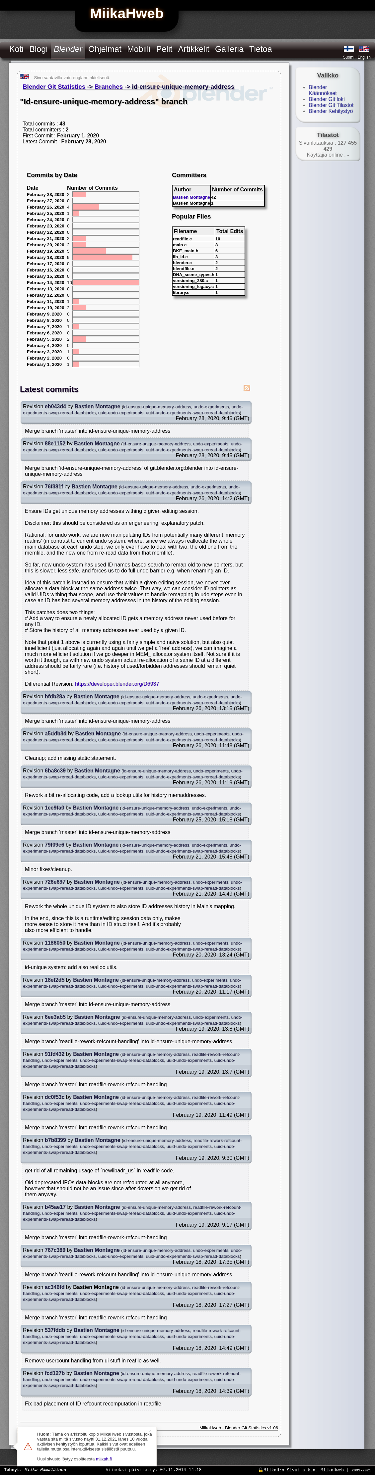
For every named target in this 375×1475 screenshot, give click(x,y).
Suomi (348, 57)
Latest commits (49, 389)
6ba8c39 (55, 770)
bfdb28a (55, 696)
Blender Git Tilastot (331, 105)
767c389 (55, 1250)
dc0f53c (55, 1097)
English (364, 57)
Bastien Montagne (191, 197)
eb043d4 (55, 406)
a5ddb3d (56, 733)
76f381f (54, 486)
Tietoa (260, 49)
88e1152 (55, 443)
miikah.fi (104, 1458)
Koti (16, 49)
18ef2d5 (55, 980)
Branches (109, 86)
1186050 (55, 943)
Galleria (229, 49)
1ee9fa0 (54, 808)
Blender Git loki (327, 99)
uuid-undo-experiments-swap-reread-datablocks (193, 412)
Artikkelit (193, 49)
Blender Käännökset (323, 90)
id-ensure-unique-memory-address (157, 406)
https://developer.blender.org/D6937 (117, 684)
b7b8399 (55, 1140)
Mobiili (139, 49)
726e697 (55, 882)
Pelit (164, 49)
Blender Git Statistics (54, 86)
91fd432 (55, 1054)
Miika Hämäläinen (45, 1469)
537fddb (55, 1330)
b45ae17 (55, 1207)
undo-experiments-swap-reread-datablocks (122, 1060)
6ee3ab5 (55, 1017)
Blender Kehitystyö (331, 111)
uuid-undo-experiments (120, 412)
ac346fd (55, 1287)
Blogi (38, 49)
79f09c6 (54, 845)
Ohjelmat (104, 49)
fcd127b (55, 1373)
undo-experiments (211, 406)
